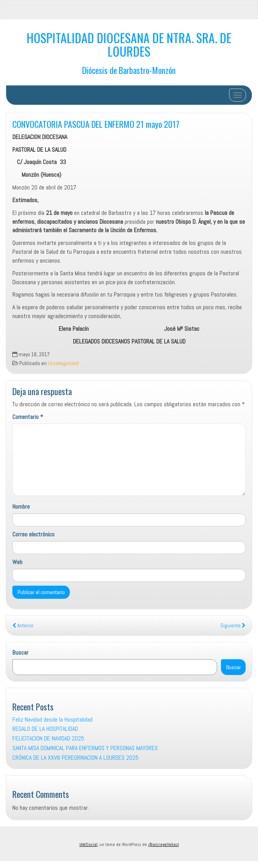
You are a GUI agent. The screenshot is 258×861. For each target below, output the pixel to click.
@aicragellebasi (163, 844)
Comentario (27, 417)
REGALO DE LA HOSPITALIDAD (45, 729)
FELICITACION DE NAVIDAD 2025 (48, 738)
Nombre (21, 507)
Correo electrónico (33, 534)
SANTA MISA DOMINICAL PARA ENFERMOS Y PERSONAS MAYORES (85, 748)
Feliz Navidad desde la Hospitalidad (52, 719)
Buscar (20, 652)
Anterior (23, 625)
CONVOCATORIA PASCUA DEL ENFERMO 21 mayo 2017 (95, 123)
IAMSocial (88, 844)
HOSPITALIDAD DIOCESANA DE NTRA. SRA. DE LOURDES (129, 44)
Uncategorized (63, 363)
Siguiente (233, 625)
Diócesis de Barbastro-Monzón (129, 70)
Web (17, 562)
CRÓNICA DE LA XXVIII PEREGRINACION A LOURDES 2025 (75, 758)
